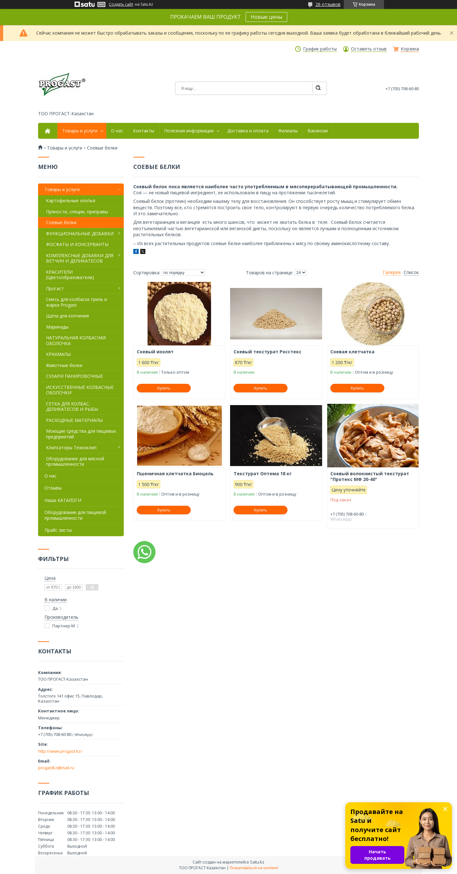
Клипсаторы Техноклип (71, 447)
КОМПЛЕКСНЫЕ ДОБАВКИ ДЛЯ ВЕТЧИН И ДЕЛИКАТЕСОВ (79, 258)
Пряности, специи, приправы (77, 212)
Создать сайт (121, 4)
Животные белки (64, 365)
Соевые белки (61, 222)
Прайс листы (58, 530)
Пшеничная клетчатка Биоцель (175, 474)
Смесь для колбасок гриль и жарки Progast (76, 302)
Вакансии (318, 131)
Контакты (143, 131)
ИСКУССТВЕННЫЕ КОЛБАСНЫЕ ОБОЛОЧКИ (80, 390)
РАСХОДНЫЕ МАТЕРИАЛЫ (74, 420)
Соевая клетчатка (352, 352)
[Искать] (318, 88)
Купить (163, 388)
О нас (117, 131)
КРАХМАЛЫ (58, 354)
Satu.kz (257, 862)
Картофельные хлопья (70, 200)
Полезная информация (189, 131)
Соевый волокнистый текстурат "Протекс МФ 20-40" (369, 476)
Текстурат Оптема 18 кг (263, 474)
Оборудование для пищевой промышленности (75, 515)
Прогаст (55, 288)
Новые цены (266, 16)
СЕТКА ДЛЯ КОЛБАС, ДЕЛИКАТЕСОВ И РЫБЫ (72, 406)
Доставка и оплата (247, 131)
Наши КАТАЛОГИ (62, 500)
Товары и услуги (79, 131)
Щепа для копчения (67, 316)
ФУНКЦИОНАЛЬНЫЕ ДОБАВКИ (80, 233)
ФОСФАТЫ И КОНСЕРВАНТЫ (77, 244)
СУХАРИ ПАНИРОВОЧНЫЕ (74, 376)
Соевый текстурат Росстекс (267, 352)
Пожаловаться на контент (254, 868)
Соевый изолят (155, 352)
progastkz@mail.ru (56, 767)
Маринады (57, 327)
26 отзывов (328, 4)
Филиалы (288, 131)
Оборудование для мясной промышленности (75, 461)
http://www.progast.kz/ (60, 751)
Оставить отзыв (369, 49)
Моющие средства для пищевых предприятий (81, 434)
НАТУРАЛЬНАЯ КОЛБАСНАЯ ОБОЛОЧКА (76, 340)
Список (411, 272)
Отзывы (53, 488)
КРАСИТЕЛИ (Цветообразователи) (70, 275)
